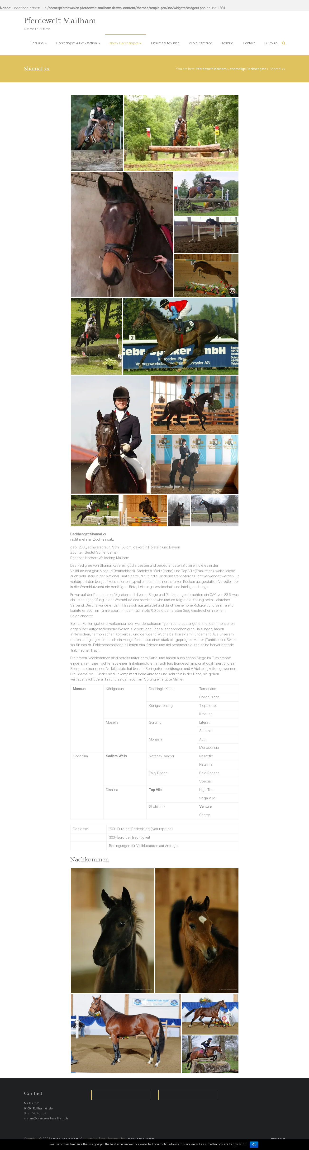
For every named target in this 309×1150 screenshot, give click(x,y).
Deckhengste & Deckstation (76, 43)
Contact (249, 43)
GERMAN (271, 43)
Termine (227, 43)
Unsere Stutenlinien (165, 43)
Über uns (37, 43)
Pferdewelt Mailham (60, 20)
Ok (254, 1144)
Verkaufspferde (200, 43)
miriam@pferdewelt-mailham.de (46, 1118)
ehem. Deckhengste (123, 43)
